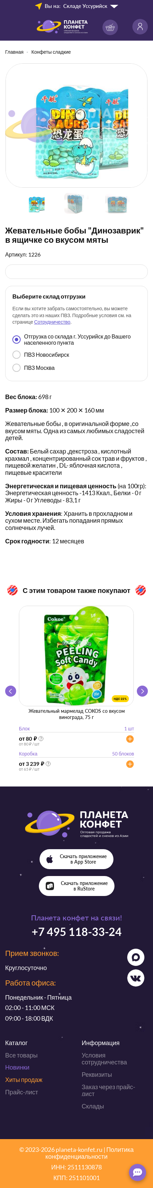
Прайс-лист (21, 1092)
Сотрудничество (52, 322)
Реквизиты (97, 1074)
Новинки (17, 1067)
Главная (14, 52)
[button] (142, 691)
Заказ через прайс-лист (108, 1090)
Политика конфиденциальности (89, 1153)
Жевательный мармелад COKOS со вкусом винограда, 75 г (77, 714)
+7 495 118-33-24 (77, 931)
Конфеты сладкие (51, 52)
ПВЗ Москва (33, 368)
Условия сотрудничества (104, 1058)
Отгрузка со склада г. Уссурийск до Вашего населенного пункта (71, 339)
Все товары (21, 1055)
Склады (93, 1106)
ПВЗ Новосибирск (40, 355)
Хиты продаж (23, 1079)
